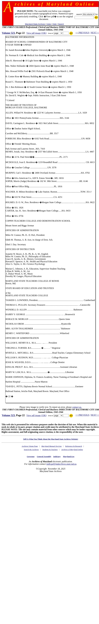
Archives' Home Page (30, 446)
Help (54, 24)
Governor (30, 456)
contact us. (77, 407)
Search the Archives (31, 449)
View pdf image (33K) (36, 33)
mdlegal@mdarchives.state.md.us (61, 464)
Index (49, 24)
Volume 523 (8, 32)
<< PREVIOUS (82, 32)
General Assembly (44, 456)
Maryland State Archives (35, 24)
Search (61, 24)
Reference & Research (73, 446)
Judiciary (57, 456)
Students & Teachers (50, 449)
